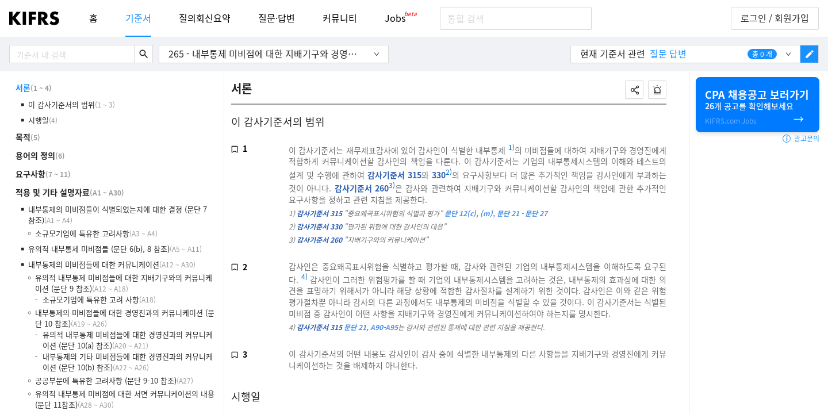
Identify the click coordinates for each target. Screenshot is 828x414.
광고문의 (801, 139)
